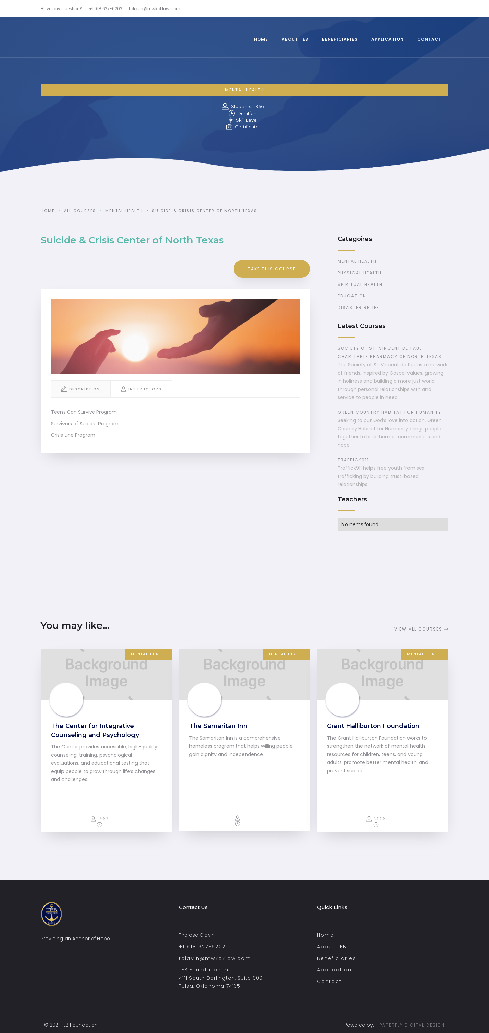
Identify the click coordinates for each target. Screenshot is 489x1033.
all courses (80, 210)
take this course (272, 269)
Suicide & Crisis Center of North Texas (204, 210)
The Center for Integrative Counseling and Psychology (95, 730)
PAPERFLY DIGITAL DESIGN (412, 1025)
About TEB (332, 946)
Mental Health (244, 90)
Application (334, 969)
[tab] (81, 389)
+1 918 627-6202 (202, 946)
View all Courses (418, 629)
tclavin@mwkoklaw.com (215, 958)
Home (48, 210)
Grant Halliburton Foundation (373, 726)
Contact (329, 981)
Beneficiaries (336, 958)
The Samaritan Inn (218, 726)
